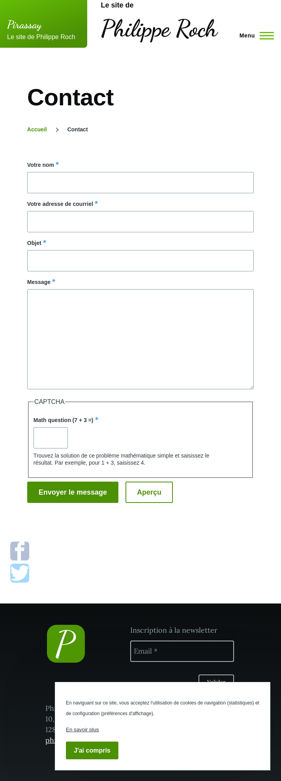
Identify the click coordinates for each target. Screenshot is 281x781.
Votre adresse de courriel (60, 204)
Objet (34, 243)
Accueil (37, 129)
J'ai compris (92, 750)
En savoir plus (82, 729)
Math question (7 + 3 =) (64, 420)
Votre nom (40, 165)
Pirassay (24, 24)
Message (39, 282)
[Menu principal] (254, 35)
